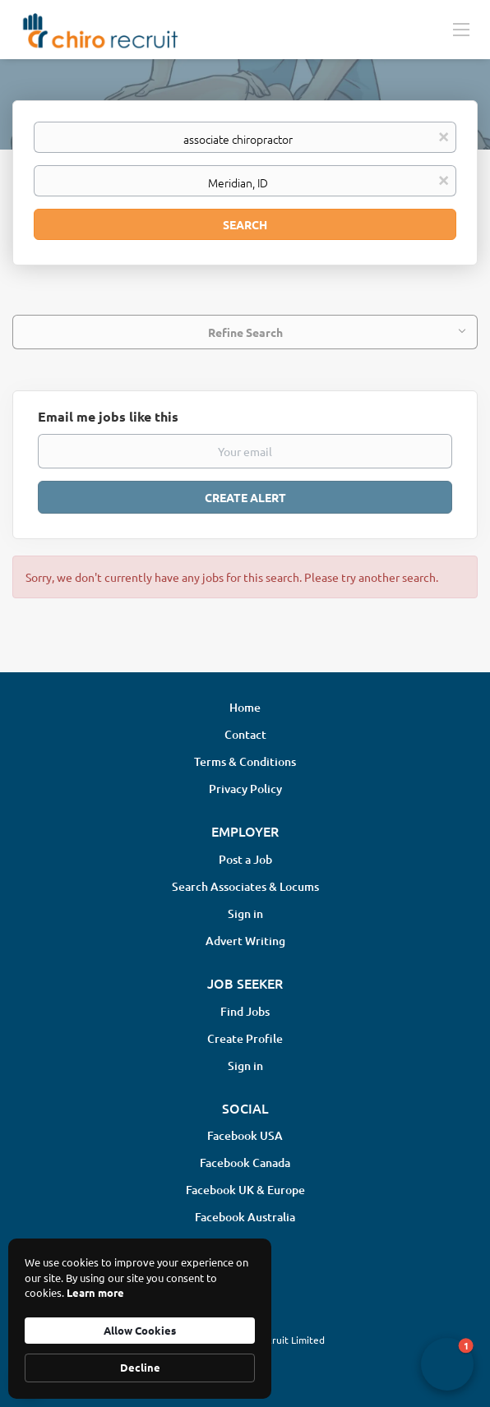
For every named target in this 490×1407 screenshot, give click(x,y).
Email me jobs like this (108, 416)
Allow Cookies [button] (140, 1330)
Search (245, 224)
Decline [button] (140, 1367)
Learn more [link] (95, 1292)
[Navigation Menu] (461, 28)
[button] (447, 1364)
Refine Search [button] (245, 332)
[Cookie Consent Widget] (139, 1319)
